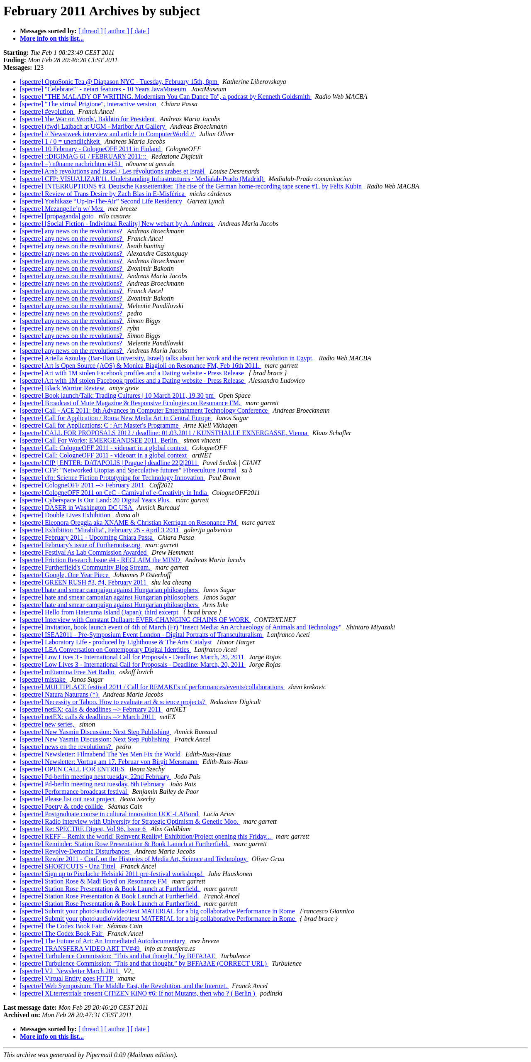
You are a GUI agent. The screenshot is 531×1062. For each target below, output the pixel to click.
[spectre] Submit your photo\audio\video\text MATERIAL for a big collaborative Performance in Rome (158, 911)
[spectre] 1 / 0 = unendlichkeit (61, 141)
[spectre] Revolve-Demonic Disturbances (76, 851)
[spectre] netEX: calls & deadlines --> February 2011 (91, 709)
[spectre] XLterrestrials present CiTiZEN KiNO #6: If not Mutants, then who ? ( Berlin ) (138, 993)
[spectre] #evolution (47, 111)
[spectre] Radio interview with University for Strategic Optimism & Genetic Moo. (130, 821)
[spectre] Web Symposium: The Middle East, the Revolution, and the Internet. (124, 985)
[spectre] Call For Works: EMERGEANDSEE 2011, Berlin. (100, 440)
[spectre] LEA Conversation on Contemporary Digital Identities (105, 649)
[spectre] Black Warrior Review (63, 388)
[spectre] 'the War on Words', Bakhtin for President (88, 118)
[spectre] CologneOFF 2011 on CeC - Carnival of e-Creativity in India (114, 492)
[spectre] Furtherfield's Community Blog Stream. (86, 567)
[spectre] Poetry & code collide (62, 806)
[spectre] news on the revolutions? (66, 746)
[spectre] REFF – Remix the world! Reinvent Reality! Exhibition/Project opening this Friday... (146, 836)
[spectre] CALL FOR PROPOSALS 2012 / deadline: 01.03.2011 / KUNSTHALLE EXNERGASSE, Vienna (164, 432)
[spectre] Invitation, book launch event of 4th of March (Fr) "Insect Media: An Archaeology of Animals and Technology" (181, 627)
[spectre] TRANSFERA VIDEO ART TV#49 (80, 948)
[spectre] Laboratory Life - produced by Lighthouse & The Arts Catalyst (117, 642)
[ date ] (140, 30)
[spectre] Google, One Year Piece (65, 574)
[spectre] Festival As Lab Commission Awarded (84, 552)
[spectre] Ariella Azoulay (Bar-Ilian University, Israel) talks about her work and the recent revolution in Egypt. (167, 358)
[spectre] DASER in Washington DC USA (77, 507)
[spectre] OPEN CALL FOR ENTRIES (73, 769)
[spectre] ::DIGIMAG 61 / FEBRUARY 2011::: (84, 156)
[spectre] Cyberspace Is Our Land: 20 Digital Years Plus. (96, 500)
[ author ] (117, 30)
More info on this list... (52, 38)
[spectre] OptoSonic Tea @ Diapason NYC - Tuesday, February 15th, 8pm (119, 81)
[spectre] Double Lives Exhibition (66, 515)
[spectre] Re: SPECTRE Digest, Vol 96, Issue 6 (83, 828)
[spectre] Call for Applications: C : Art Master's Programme (100, 425)
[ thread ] (90, 30)
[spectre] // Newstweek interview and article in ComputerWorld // (108, 133)
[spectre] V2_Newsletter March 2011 (70, 970)
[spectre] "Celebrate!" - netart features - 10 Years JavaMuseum (104, 89)
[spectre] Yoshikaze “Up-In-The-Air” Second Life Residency (102, 201)
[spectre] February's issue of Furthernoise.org (81, 544)
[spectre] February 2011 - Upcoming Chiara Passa (87, 537)
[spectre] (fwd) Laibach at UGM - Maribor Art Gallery (93, 126)
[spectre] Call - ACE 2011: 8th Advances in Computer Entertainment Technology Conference (144, 410)
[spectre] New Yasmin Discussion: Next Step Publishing (95, 731)
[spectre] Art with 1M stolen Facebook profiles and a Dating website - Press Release (133, 373)
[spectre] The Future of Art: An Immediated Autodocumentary (103, 941)
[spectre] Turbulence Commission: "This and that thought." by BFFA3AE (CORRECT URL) (144, 963)
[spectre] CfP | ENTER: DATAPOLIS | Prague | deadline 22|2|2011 (109, 462)
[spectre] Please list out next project (68, 799)
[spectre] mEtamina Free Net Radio (68, 671)
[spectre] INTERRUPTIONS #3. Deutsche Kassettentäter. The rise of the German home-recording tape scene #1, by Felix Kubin (191, 186)
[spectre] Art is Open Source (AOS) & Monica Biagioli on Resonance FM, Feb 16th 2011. (140, 365)
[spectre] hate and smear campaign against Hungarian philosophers (110, 589)
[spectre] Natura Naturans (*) (60, 694)
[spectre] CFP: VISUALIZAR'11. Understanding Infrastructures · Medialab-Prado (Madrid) (142, 178)
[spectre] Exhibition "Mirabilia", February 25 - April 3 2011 (100, 529)
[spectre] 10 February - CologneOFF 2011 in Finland (91, 148)
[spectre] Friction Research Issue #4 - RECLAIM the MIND (101, 559)
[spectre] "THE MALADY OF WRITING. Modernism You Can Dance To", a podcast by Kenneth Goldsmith (166, 96)
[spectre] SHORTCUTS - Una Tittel (68, 866)
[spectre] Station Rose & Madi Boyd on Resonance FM (94, 881)
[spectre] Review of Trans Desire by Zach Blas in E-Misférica (103, 193)
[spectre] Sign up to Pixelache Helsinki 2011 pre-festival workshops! (112, 873)
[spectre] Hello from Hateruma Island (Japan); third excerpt (100, 612)
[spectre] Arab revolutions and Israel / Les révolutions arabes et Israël (113, 171)
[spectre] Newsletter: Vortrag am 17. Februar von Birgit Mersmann (109, 761)
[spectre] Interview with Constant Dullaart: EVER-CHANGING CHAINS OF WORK (135, 619)
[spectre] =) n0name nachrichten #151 (71, 163)
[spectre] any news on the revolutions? (72, 231)
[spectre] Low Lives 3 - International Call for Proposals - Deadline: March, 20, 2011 (133, 657)
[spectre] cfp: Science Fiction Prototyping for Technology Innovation (112, 477)
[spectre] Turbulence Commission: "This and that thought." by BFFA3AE (118, 955)
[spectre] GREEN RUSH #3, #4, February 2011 (84, 582)
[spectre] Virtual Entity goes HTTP (67, 978)
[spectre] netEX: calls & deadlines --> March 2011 (88, 716)
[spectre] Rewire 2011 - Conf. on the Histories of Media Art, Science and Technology (134, 858)
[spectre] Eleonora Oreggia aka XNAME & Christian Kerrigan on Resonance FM (129, 522)
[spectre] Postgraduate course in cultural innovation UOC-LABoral (110, 813)
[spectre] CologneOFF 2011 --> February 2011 (83, 485)
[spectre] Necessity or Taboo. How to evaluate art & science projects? (113, 701)
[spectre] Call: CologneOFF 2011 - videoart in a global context (104, 447)
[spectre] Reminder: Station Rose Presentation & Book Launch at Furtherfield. (125, 843)
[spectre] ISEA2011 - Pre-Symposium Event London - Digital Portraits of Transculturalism (141, 634)
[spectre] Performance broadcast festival (74, 791)
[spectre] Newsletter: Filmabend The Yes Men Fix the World (101, 754)
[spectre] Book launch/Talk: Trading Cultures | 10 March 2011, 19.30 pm (117, 395)
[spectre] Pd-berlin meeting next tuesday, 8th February (93, 784)
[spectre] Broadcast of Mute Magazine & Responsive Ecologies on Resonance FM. (131, 402)
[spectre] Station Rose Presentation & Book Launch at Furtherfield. (110, 888)
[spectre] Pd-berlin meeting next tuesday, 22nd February (95, 776)
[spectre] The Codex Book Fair (62, 926)
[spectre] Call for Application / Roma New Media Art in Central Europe (116, 417)
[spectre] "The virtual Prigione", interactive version (89, 104)
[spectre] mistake (43, 679)
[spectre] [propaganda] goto (57, 216)
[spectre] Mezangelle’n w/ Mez (62, 208)
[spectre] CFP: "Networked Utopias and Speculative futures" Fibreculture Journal (129, 470)
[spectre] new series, (48, 724)
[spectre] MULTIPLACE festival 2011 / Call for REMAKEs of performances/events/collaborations (152, 686)
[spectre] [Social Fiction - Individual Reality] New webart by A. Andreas (117, 223)
